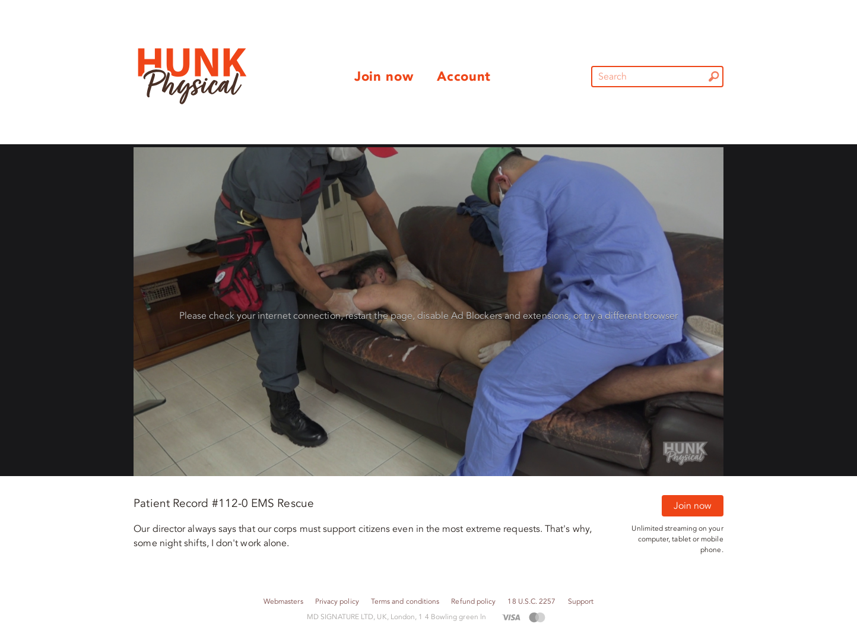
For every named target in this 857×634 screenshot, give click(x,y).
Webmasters (283, 601)
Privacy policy (337, 601)
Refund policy (473, 601)
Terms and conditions (405, 601)
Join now (693, 506)
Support (581, 601)
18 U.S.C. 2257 (531, 601)
